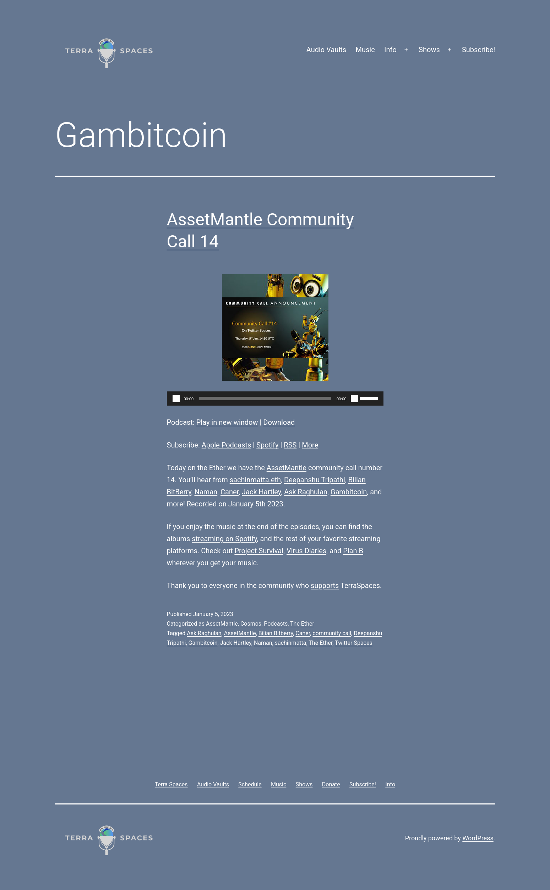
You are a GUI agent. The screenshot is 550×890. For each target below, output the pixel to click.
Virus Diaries (306, 550)
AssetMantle (286, 467)
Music (365, 49)
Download (279, 422)
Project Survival (258, 550)
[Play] (176, 398)
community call (331, 633)
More (310, 445)
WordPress (477, 838)
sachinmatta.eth (255, 480)
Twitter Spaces (353, 642)
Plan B (353, 550)
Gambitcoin (349, 492)
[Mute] (354, 398)
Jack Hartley (261, 492)
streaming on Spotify (224, 538)
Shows (429, 49)
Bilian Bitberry (275, 633)
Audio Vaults (326, 49)
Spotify (267, 445)
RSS (290, 445)
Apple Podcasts (226, 445)
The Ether (302, 623)
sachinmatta (290, 642)
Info (390, 49)
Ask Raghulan (305, 492)
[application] (275, 398)
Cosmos (250, 623)
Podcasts (276, 623)
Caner (229, 492)
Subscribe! (478, 49)
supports (325, 585)
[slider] (265, 398)
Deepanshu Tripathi (314, 480)
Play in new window (227, 422)
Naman (206, 492)
